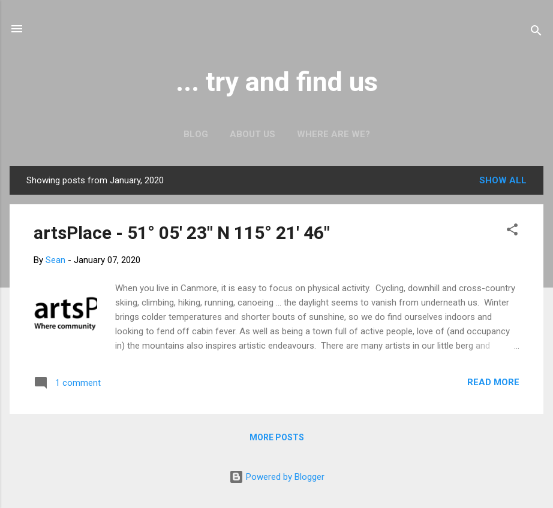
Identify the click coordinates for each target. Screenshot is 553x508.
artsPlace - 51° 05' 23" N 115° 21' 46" (182, 232)
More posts (277, 437)
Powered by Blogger (276, 476)
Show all (503, 180)
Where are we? (333, 134)
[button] (512, 231)
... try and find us (277, 82)
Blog (196, 134)
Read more (493, 382)
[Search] (536, 32)
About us (252, 134)
